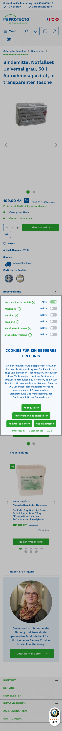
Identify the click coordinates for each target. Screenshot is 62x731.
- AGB (48, 430)
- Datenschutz (35, 430)
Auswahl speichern (19, 423)
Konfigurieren (31, 407)
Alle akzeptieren (45, 423)
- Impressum (17, 430)
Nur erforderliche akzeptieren (31, 415)
